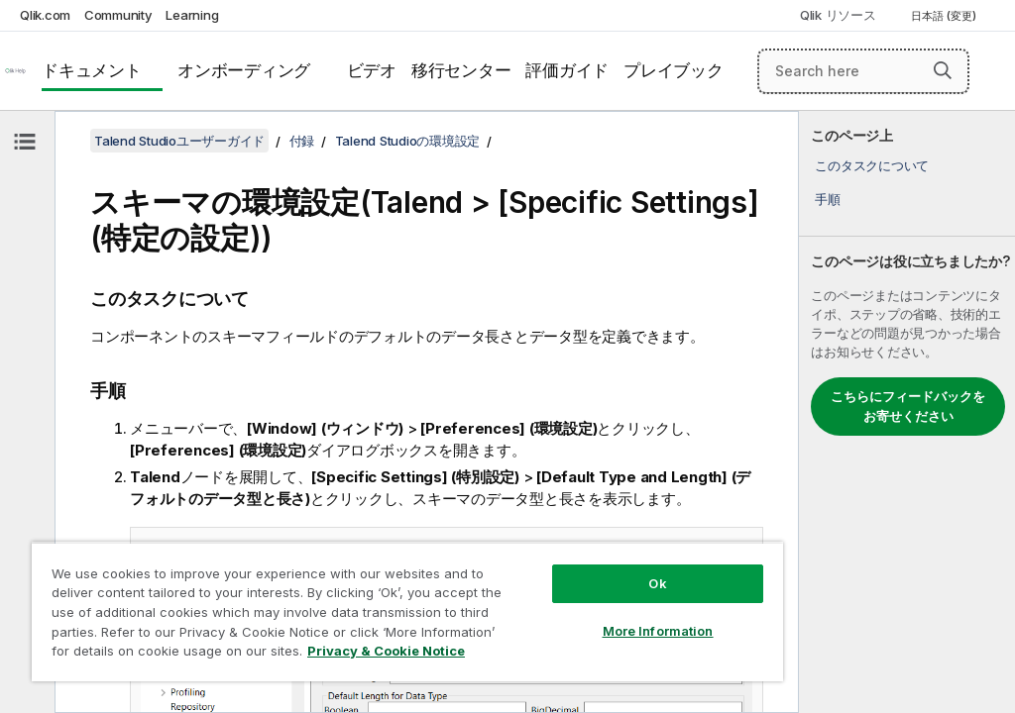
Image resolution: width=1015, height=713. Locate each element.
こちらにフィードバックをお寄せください (908, 406)
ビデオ (371, 70)
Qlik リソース (838, 15)
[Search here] (863, 71)
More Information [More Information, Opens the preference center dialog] (658, 631)
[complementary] (907, 412)
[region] (407, 611)
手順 (828, 199)
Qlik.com (45, 15)
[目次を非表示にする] (25, 141)
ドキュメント (92, 70)
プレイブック (673, 70)
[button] (943, 70)
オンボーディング (243, 70)
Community (118, 15)
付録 (302, 141)
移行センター (461, 70)
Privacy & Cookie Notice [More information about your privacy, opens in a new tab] (386, 651)
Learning (192, 15)
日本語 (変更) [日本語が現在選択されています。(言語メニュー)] (945, 16)
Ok (657, 583)
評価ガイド (567, 70)
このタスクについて (872, 165)
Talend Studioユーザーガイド (179, 141)
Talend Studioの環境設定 (408, 141)
